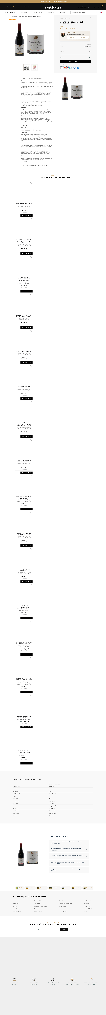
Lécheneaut (62, 909)
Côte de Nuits (28, 92)
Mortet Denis (87, 906)
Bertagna (15, 906)
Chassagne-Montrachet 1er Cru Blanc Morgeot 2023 (24, 424)
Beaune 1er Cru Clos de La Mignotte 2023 (24, 752)
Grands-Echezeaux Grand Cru (29, 101)
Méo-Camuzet (87, 901)
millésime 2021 (25, 110)
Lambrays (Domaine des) (65, 904)
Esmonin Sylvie (38, 912)
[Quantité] (78, 57)
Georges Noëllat (66, 24)
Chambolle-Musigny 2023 (24, 387)
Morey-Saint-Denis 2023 (24, 351)
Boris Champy (16, 909)
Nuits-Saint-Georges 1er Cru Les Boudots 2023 (24, 316)
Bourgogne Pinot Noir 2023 (24, 204)
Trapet (85, 912)
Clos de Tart (37, 904)
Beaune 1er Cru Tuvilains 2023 (24, 606)
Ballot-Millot (16, 904)
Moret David (87, 904)
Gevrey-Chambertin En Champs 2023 (24, 497)
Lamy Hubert (62, 906)
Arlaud (14, 901)
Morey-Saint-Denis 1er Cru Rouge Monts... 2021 (24, 643)
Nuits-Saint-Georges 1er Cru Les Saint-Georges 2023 (24, 680)
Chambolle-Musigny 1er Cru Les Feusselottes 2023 (24, 241)
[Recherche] (84, 12)
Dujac (35, 909)
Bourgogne (44, 83)
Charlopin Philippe (17, 912)
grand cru (24, 151)
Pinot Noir (33, 95)
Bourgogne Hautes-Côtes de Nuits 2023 (24, 534)
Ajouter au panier (75, 61)
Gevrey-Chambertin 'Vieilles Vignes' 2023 (24, 461)
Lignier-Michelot (63, 912)
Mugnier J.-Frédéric (88, 909)
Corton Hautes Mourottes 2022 (24, 570)
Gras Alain (61, 901)
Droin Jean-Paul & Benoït (40, 906)
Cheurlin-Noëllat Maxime (40, 901)
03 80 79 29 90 (91, 985)
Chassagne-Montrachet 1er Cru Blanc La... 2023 (24, 279)
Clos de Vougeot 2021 (23, 716)
